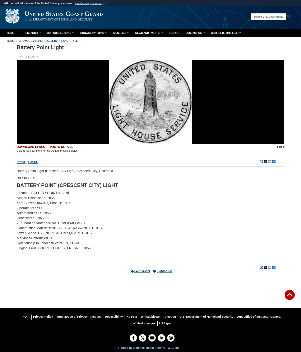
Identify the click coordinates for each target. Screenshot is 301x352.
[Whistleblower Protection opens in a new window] (158, 316)
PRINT (21, 162)
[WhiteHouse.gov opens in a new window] (144, 323)
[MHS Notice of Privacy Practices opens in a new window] (79, 316)
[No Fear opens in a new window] (131, 316)
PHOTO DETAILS (61, 146)
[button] (90, 3)
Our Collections (60, 33)
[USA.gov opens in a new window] (165, 323)
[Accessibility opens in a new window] (114, 316)
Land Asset (139, 271)
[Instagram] (171, 338)
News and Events (148, 33)
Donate (174, 33)
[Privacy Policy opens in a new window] (43, 316)
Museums (121, 33)
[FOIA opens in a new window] (26, 316)
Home (12, 33)
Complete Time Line (226, 33)
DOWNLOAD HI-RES (31, 146)
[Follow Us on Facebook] (133, 338)
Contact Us (195, 33)
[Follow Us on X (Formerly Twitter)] (142, 338)
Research (32, 33)
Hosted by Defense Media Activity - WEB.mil (149, 347)
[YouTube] (152, 338)
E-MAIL (33, 162)
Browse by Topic (93, 33)
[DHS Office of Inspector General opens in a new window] (259, 316)
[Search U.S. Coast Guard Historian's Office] (272, 16)
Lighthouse (161, 271)
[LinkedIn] (161, 338)
